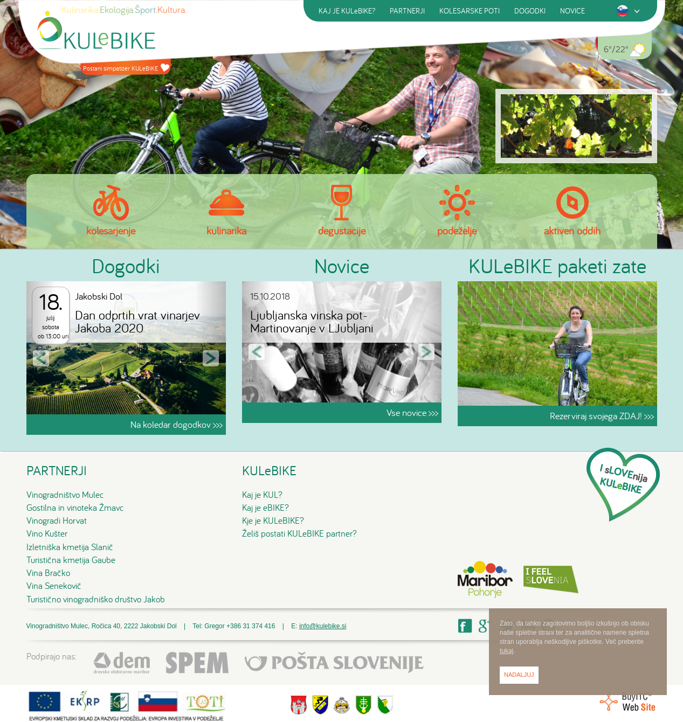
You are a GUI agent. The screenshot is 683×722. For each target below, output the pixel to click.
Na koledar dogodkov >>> (176, 424)
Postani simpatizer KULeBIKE (126, 68)
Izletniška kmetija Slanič (69, 547)
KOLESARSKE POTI (469, 11)
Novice (341, 265)
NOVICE (572, 11)
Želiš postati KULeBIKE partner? (299, 533)
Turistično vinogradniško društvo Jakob (95, 599)
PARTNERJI (407, 11)
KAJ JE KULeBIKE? (347, 11)
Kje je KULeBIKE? (273, 520)
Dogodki (126, 265)
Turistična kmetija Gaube (70, 560)
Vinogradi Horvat (56, 520)
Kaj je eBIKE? (265, 507)
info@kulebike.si (323, 626)
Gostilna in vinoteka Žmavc (75, 507)
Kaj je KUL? (262, 495)
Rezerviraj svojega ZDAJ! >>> (602, 415)
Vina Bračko (48, 573)
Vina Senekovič (53, 586)
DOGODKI (530, 11)
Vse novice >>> (412, 412)
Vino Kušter (46, 533)
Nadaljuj (519, 674)
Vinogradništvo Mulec (65, 495)
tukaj (506, 651)
